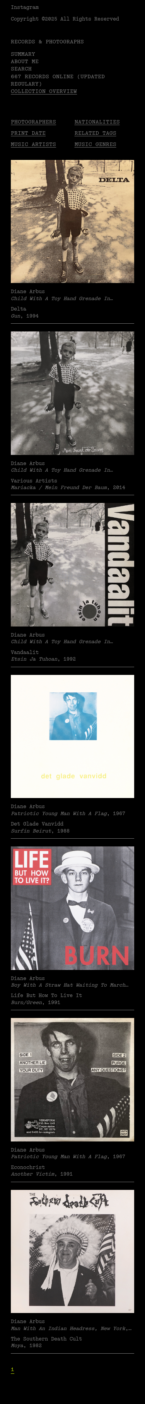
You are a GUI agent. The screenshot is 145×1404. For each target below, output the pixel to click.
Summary (23, 54)
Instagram (25, 7)
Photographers (33, 121)
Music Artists (33, 144)
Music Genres (95, 144)
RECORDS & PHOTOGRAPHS (47, 41)
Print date (28, 133)
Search (21, 68)
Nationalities (97, 121)
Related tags (95, 133)
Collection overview (44, 91)
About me (25, 61)
